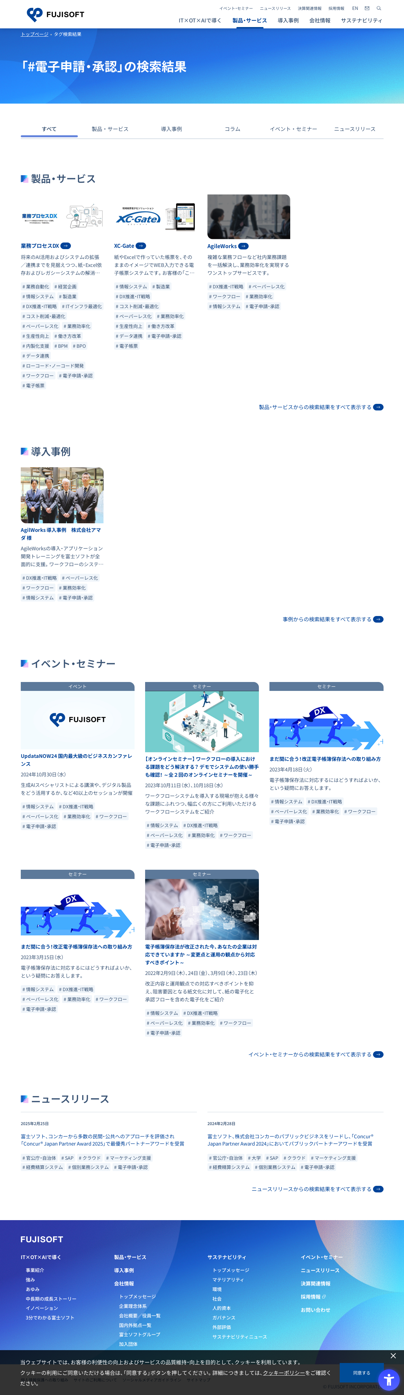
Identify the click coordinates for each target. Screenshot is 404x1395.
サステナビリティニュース (239, 1336)
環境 (217, 1289)
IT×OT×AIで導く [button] (200, 20)
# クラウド (90, 1157)
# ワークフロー (38, 375)
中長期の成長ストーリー (51, 1298)
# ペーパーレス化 (40, 326)
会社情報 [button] (319, 20)
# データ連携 (35, 355)
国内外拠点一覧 (135, 1325)
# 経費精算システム (42, 1167)
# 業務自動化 (35, 286)
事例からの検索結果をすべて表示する (333, 619)
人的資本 (221, 1308)
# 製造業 (68, 296)
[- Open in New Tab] (355, 8)
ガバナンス (223, 1317)
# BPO (79, 345)
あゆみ (33, 1289)
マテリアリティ (228, 1279)
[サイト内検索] (379, 8)
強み (30, 1279)
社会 (217, 1298)
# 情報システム (38, 296)
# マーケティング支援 (128, 1157)
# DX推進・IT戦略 (39, 306)
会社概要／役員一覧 (140, 1315)
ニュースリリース (275, 8)
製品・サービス (110, 129)
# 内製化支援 (35, 345)
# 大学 (254, 1157)
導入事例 (288, 20)
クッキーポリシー (284, 1373)
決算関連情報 (310, 8)
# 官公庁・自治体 (39, 1157)
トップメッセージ (137, 1296)
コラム (232, 129)
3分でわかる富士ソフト (50, 1317)
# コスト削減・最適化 (43, 316)
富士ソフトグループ (139, 1334)
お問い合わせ (315, 1310)
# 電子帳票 (33, 385)
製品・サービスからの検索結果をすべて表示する (321, 407)
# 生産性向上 (35, 336)
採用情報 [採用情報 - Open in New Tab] (336, 8)
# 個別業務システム (88, 1167)
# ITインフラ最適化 (82, 306)
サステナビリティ (227, 1257)
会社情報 (124, 1283)
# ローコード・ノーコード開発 (53, 365)
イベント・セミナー (236, 8)
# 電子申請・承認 (76, 375)
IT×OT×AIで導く (41, 1257)
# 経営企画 (65, 286)
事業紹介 (35, 1270)
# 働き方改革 (67, 336)
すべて (49, 129)
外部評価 (221, 1327)
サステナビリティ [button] (362, 20)
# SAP (67, 1157)
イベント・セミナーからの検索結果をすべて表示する (316, 1054)
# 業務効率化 (77, 326)
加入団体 (128, 1344)
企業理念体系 (133, 1306)
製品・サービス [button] (250, 20)
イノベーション (42, 1308)
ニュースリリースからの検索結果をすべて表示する (318, 1189)
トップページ (34, 34)
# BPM (61, 345)
